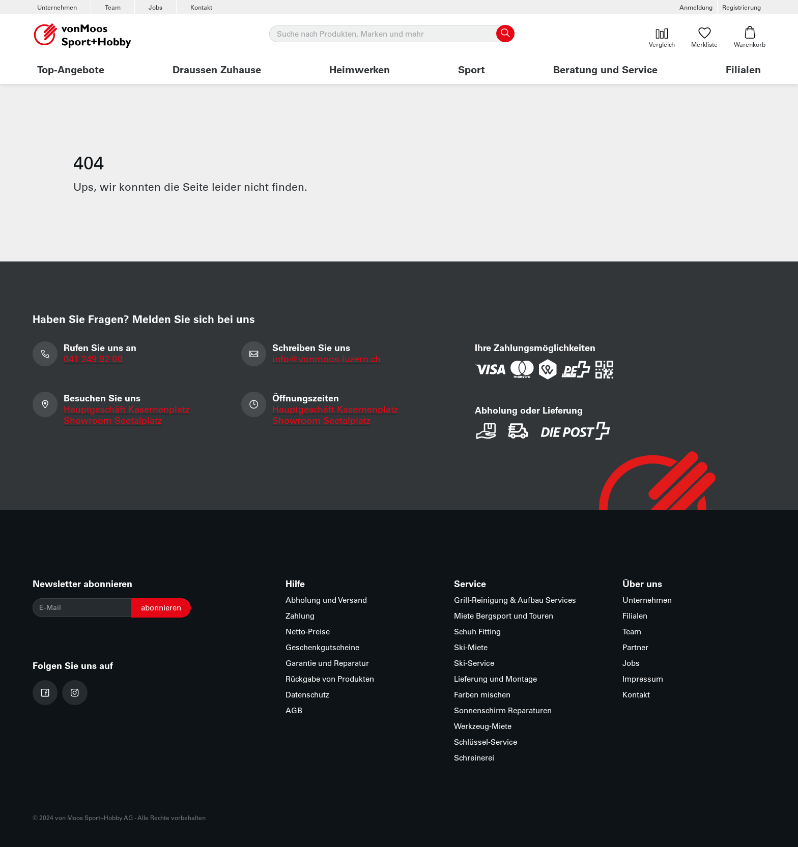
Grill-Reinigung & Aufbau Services (515, 600)
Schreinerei (474, 758)
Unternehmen (57, 7)
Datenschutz (307, 694)
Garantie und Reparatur (327, 663)
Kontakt (201, 7)
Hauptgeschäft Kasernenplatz (126, 409)
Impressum (642, 679)
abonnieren (161, 607)
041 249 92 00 (93, 358)
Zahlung (300, 616)
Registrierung (741, 7)
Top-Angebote (70, 69)
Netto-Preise (308, 631)
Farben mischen (482, 694)
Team (113, 7)
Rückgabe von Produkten (330, 679)
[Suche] (391, 34)
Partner (635, 647)
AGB (294, 710)
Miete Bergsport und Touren (503, 616)
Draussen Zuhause (217, 69)
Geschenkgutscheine (322, 647)
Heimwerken (359, 69)
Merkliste (704, 37)
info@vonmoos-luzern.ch (326, 358)
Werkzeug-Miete (482, 726)
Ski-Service (474, 663)
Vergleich (662, 37)
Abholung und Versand (326, 600)
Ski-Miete (471, 647)
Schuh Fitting (477, 631)
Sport (471, 69)
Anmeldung (695, 7)
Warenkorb (749, 37)
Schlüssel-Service (485, 742)
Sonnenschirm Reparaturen (503, 710)
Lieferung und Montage (495, 679)
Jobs (155, 7)
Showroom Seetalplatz (113, 420)
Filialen (743, 69)
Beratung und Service (605, 69)
